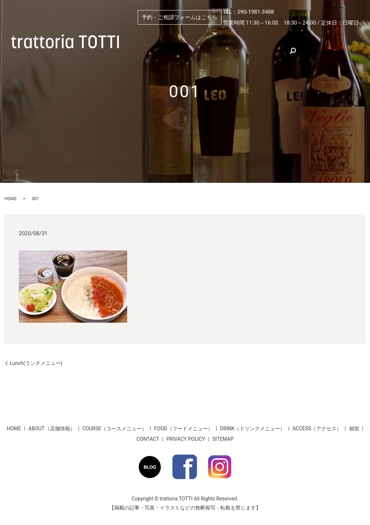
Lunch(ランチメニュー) (36, 363)
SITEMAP (223, 439)
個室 (223, 33)
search (281, 49)
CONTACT (148, 439)
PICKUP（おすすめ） (312, 33)
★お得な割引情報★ (207, 49)
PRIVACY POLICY (186, 439)
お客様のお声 (252, 49)
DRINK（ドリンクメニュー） (252, 428)
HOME (137, 33)
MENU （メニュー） (181, 33)
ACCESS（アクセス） (154, 49)
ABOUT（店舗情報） (259, 33)
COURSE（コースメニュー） (114, 428)
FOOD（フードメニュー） (183, 428)
